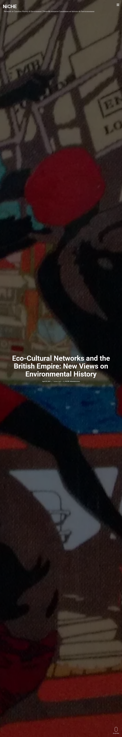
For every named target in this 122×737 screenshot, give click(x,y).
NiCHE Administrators (72, 381)
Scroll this (116, 730)
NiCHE (10, 6)
